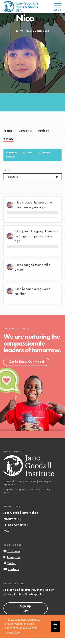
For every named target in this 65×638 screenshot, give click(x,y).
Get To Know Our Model (26, 361)
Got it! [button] (55, 626)
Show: (7, 170)
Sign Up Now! (25, 608)
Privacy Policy (12, 519)
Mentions (28, 153)
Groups (25, 131)
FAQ (6, 531)
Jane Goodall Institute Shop (20, 512)
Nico (18, 202)
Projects (43, 130)
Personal (11, 153)
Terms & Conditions (15, 525)
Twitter (9, 563)
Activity (8, 139)
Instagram (11, 557)
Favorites (44, 153)
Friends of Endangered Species (36, 233)
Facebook (11, 551)
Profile (7, 130)
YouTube (11, 569)
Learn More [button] (13, 632)
